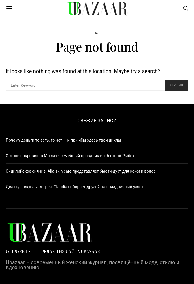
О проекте (18, 251)
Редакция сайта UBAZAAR (71, 251)
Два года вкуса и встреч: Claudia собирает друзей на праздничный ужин (74, 186)
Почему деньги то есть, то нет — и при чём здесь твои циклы (63, 140)
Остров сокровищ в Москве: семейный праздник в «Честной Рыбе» (70, 155)
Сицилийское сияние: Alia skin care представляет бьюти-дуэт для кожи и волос (81, 171)
